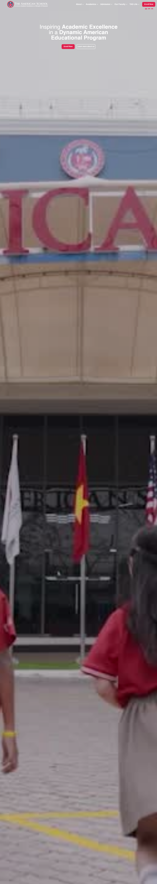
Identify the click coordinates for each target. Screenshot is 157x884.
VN (152, 9)
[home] (32, 4)
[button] (80, 4)
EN (146, 9)
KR (149, 9)
